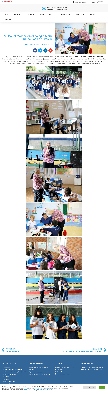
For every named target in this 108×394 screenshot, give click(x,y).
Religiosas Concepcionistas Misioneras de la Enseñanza (57, 8)
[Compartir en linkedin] (45, 50)
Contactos (6, 379)
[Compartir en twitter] (40, 50)
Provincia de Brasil (33, 44)
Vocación (30, 14)
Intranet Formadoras (9, 381)
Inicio (6, 14)
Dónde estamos (64, 14)
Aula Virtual (6, 377)
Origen (17, 14)
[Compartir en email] (50, 50)
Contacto (7, 19)
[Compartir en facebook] (35, 50)
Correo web (6, 367)
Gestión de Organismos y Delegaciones (15, 372)
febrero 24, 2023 (47, 44)
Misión (51, 14)
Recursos (80, 14)
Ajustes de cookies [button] (89, 388)
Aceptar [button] (102, 388)
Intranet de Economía (9, 374)
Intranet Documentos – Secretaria (13, 369)
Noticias (92, 14)
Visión (41, 14)
